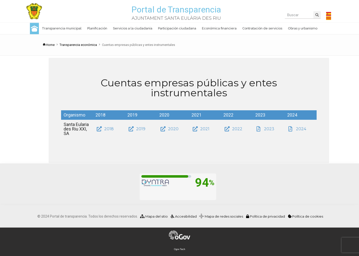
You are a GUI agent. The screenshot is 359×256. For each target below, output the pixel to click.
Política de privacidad (266, 216)
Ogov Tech (179, 249)
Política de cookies (305, 216)
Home (48, 45)
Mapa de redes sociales (225, 216)
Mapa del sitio (154, 216)
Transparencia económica (78, 45)
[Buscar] (317, 14)
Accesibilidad (183, 216)
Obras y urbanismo (302, 28)
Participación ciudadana (177, 28)
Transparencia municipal (62, 28)
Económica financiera (219, 28)
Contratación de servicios (262, 28)
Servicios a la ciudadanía (132, 28)
